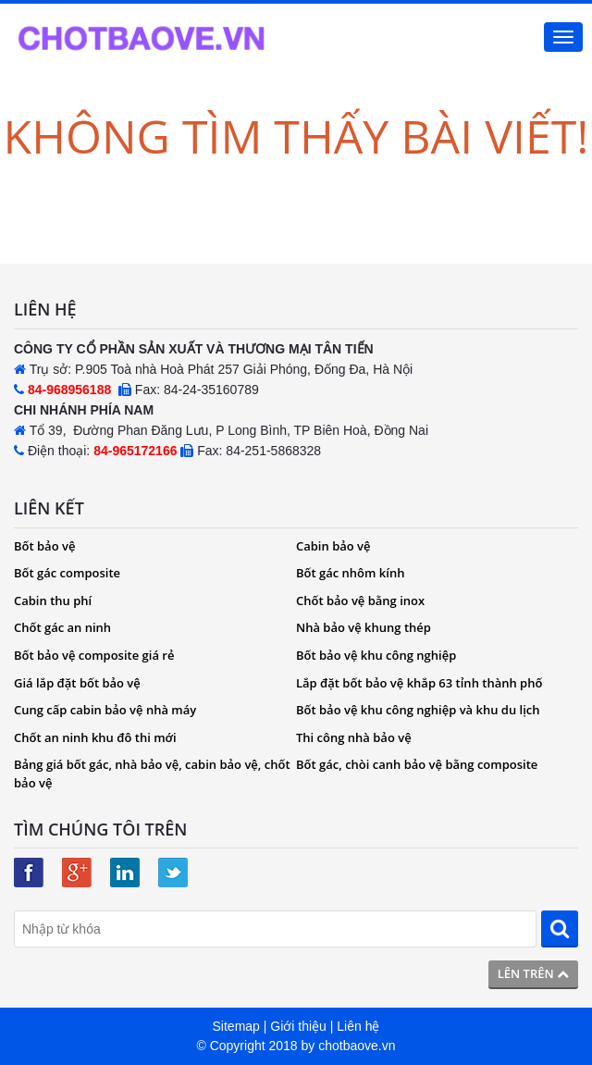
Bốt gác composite (67, 572)
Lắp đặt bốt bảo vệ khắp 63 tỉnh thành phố (419, 683)
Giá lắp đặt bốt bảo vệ (77, 683)
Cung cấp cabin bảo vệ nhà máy (105, 709)
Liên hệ (358, 1026)
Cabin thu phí (53, 600)
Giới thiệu (298, 1026)
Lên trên (533, 973)
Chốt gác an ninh (62, 627)
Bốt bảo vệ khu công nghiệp (376, 655)
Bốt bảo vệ (44, 546)
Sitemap (236, 1026)
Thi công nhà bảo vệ (354, 737)
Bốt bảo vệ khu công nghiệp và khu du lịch (418, 709)
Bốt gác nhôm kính (350, 572)
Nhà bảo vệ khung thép (363, 627)
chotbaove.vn (356, 1045)
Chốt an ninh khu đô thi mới (95, 737)
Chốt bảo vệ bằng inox (360, 600)
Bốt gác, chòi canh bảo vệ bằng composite (416, 764)
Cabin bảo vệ (333, 546)
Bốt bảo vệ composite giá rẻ (94, 655)
